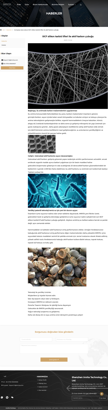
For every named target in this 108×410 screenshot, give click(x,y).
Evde (19, 5)
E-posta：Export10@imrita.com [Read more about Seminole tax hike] (12, 385)
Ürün (27, 5)
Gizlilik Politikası (11, 408)
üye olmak (102, 398)
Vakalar (3, 45)
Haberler (9, 30)
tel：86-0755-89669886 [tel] (9, 382)
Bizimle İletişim (58, 5)
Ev (3, 30)
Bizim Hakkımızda (40, 5)
